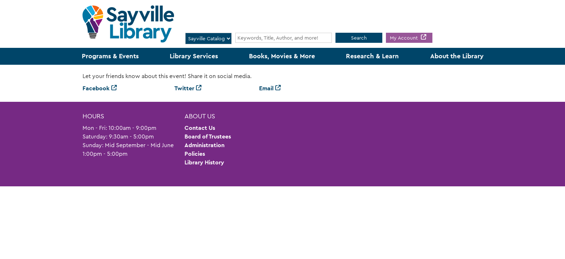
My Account (404, 37)
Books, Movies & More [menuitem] (282, 56)
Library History (204, 162)
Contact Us (199, 128)
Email (266, 88)
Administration (204, 145)
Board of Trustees (207, 136)
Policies (194, 154)
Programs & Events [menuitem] (110, 56)
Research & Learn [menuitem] (372, 56)
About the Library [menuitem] (457, 56)
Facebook (96, 88)
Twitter (184, 88)
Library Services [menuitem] (194, 56)
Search (359, 37)
